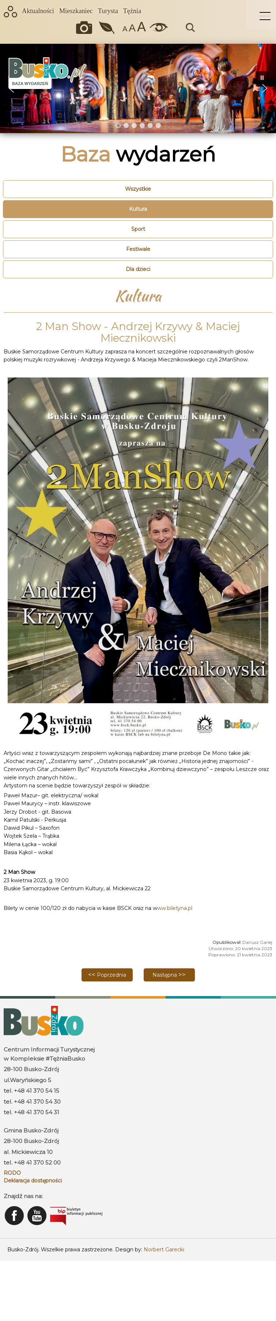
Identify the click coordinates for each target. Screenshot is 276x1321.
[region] (138, 88)
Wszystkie (138, 189)
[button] (265, 88)
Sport (138, 229)
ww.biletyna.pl (174, 908)
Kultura (138, 209)
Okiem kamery (86, 27)
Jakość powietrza (107, 27)
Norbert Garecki (164, 1249)
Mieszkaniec (76, 11)
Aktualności (38, 11)
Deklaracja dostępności (33, 1180)
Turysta (108, 11)
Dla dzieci (138, 269)
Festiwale (138, 249)
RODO (12, 1173)
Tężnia (132, 11)
